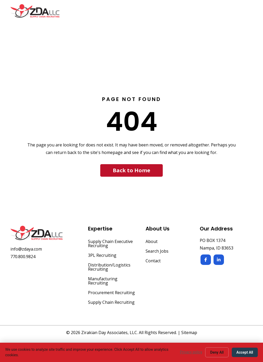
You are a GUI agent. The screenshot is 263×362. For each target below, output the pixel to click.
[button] (131, 170)
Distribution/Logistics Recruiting (109, 267)
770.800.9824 (22, 256)
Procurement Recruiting (111, 292)
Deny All (217, 352)
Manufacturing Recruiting (102, 281)
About (152, 241)
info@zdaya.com (26, 249)
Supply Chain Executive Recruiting (110, 243)
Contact (153, 261)
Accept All (244, 352)
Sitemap (189, 332)
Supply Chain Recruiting (111, 302)
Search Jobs (157, 251)
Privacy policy (191, 352)
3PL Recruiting (102, 255)
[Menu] (247, 13)
